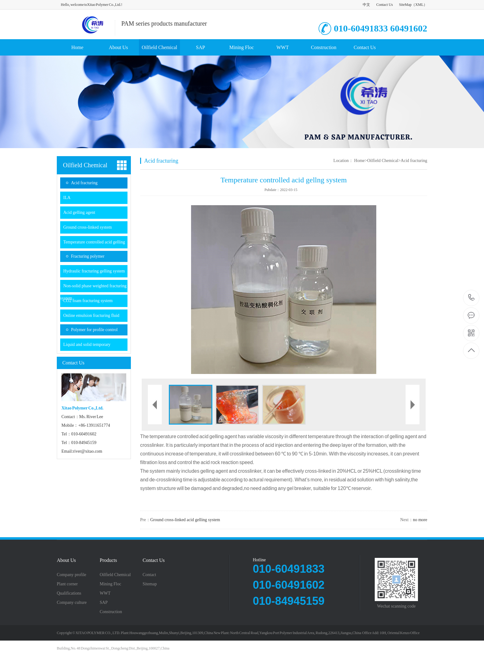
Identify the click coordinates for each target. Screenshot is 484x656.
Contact (149, 575)
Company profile (71, 575)
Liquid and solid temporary (87, 344)
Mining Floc (241, 47)
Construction (323, 47)
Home (77, 47)
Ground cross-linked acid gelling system (185, 519)
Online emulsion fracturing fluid (91, 315)
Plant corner (67, 584)
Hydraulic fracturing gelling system (94, 271)
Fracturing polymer (87, 256)
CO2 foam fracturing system (88, 300)
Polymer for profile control (94, 329)
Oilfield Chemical (159, 47)
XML (419, 4)
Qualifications (69, 593)
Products (108, 560)
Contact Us (384, 4)
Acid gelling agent (79, 212)
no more (420, 519)
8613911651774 (471, 297)
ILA (66, 197)
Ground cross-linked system (87, 227)
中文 (366, 4)
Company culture (72, 602)
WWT (283, 47)
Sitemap (150, 584)
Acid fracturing (84, 183)
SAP (200, 47)
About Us (118, 47)
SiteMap (405, 4)
